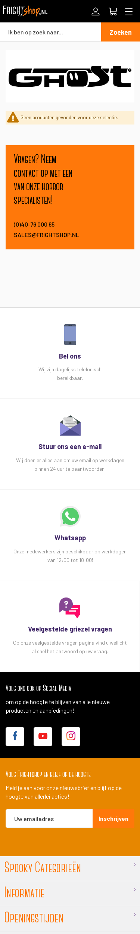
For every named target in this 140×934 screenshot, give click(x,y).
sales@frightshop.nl (46, 234)
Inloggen (95, 11)
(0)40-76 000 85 (34, 224)
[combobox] (50, 31)
